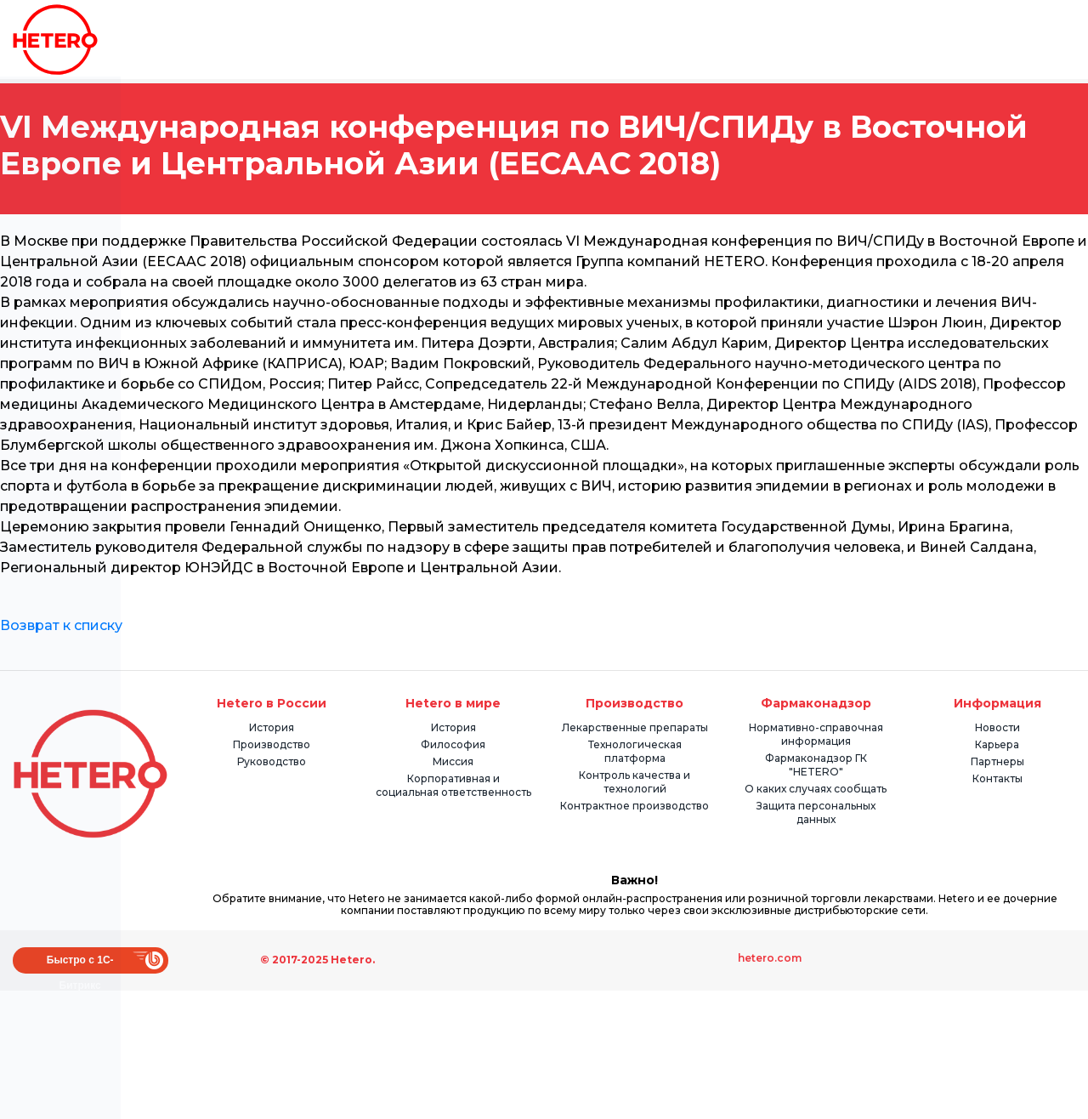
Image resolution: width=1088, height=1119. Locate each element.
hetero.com (770, 957)
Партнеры (997, 761)
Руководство (271, 761)
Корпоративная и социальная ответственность (453, 785)
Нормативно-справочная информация (816, 734)
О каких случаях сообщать (816, 788)
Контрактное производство (634, 805)
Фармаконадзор (816, 703)
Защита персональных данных (816, 812)
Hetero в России (271, 703)
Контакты (997, 778)
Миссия (453, 761)
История (271, 727)
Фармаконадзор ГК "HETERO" (816, 765)
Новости (997, 727)
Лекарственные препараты (635, 727)
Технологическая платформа (635, 751)
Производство (271, 744)
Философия (453, 744)
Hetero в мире (453, 703)
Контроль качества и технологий (634, 782)
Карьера (997, 744)
